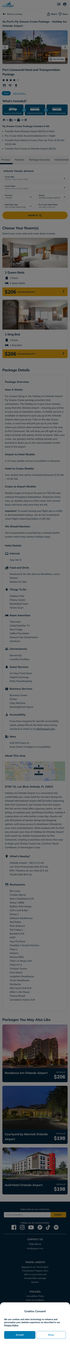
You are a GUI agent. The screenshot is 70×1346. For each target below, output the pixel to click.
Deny (51, 1334)
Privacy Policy (11, 1325)
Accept (20, 1334)
